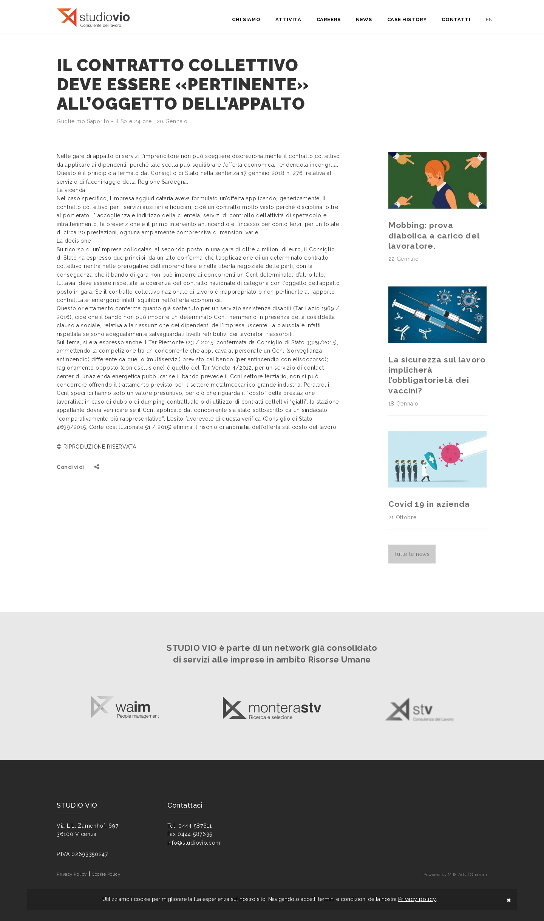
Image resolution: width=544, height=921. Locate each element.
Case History (407, 19)
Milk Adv (457, 874)
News (364, 19)
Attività (288, 19)
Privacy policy (417, 899)
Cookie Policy (106, 874)
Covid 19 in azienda (429, 504)
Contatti (456, 19)
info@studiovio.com (194, 843)
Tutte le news (412, 554)
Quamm (478, 874)
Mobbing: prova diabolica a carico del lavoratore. (433, 235)
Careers (329, 19)
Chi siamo (246, 19)
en (489, 19)
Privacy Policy (72, 874)
